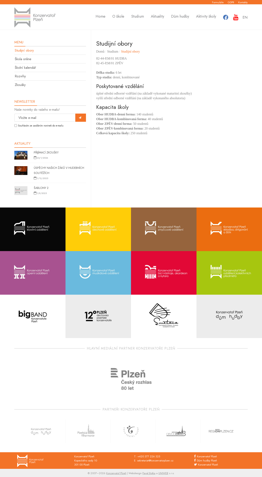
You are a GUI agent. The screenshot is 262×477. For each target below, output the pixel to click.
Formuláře (218, 2)
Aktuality (157, 17)
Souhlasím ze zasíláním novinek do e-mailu (40, 125)
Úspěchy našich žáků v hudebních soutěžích (59, 170)
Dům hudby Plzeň (207, 460)
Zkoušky (20, 84)
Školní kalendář (25, 67)
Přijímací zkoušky (46, 152)
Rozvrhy (20, 76)
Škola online (23, 59)
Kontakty (243, 2)
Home (100, 17)
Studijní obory (24, 50)
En (245, 17)
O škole (118, 17)
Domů (100, 51)
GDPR (231, 2)
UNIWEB (163, 473)
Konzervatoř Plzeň (207, 456)
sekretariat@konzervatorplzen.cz (155, 460)
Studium (137, 17)
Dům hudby (180, 17)
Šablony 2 (41, 188)
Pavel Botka (148, 473)
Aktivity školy (206, 17)
